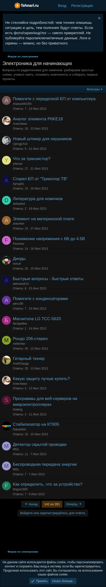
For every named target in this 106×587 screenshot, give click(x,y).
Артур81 (18, 184)
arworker (18, 223)
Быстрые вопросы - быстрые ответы (48, 278)
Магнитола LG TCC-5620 (37, 318)
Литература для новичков (38, 198)
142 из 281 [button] (52, 504)
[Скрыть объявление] (99, 18)
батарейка (20, 323)
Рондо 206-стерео (30, 338)
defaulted (19, 203)
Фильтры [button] (93, 89)
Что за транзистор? (32, 158)
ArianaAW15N (22, 104)
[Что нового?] (100, 5)
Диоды (19, 258)
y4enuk (17, 163)
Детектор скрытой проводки (40, 444)
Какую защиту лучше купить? (41, 378)
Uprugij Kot (20, 144)
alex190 (18, 303)
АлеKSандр (21, 363)
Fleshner (18, 244)
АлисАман (20, 123)
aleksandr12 (21, 284)
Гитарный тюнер (29, 358)
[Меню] (7, 6)
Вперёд (74, 504)
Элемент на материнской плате (43, 219)
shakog (17, 409)
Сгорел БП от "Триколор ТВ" (40, 179)
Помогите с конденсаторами (40, 298)
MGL (16, 449)
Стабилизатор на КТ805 (36, 424)
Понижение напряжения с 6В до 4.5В (49, 238)
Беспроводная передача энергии (45, 464)
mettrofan (19, 343)
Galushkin (19, 429)
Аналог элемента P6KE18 (38, 119)
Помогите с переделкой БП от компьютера (54, 98)
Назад (31, 504)
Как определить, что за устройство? (48, 484)
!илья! (17, 263)
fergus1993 (20, 489)
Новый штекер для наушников (42, 139)
